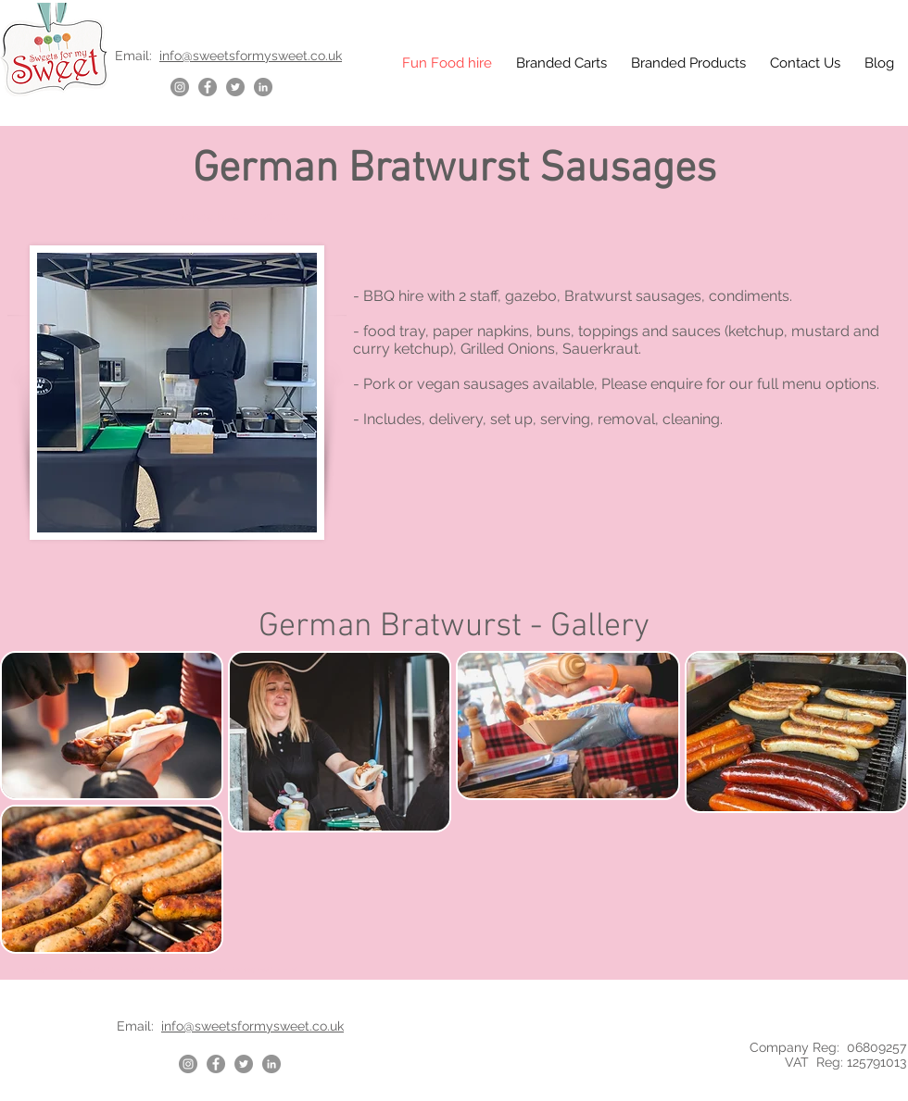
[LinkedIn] (263, 87)
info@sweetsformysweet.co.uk (250, 55)
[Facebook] (207, 87)
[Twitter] (235, 87)
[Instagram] (179, 87)
